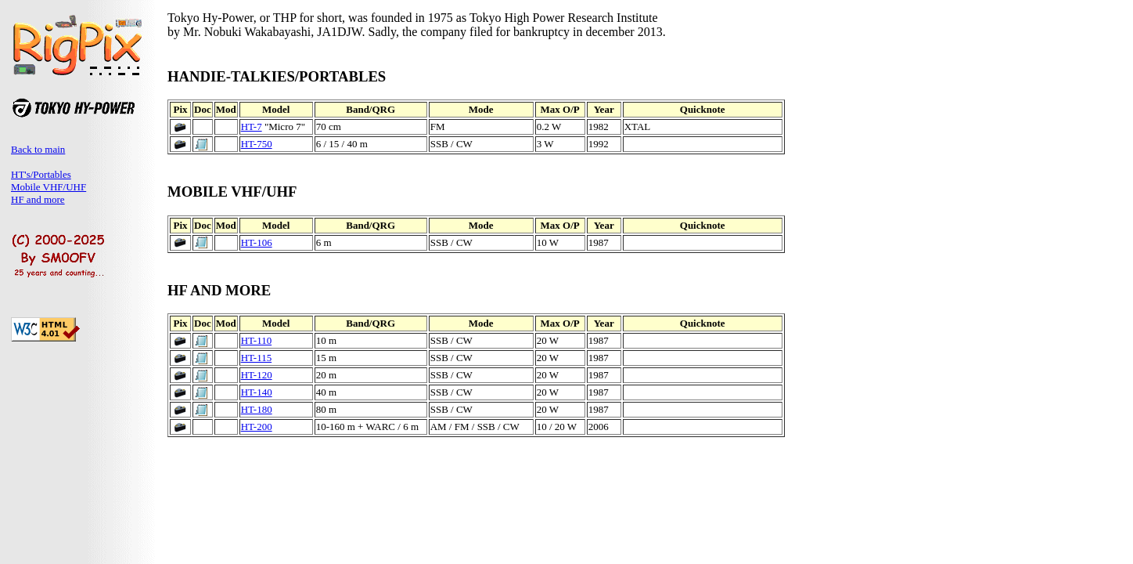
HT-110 (256, 340)
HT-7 (251, 126)
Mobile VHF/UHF (48, 187)
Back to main (38, 149)
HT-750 (256, 144)
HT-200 (256, 426)
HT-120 (256, 375)
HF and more (38, 199)
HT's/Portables (41, 174)
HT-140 (256, 392)
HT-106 (256, 242)
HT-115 (256, 357)
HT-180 (256, 409)
